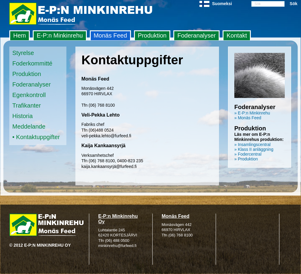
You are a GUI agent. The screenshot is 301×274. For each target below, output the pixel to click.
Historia (22, 116)
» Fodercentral (247, 154)
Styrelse (23, 53)
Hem (19, 35)
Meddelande (28, 126)
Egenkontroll (29, 95)
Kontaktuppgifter (38, 137)
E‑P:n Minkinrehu (60, 35)
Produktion (152, 35)
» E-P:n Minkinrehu (252, 113)
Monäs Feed (110, 35)
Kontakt (237, 35)
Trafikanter (26, 105)
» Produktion (246, 159)
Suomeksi (222, 3)
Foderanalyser (196, 35)
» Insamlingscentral (252, 144)
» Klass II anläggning (253, 149)
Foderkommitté (32, 63)
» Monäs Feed (247, 117)
